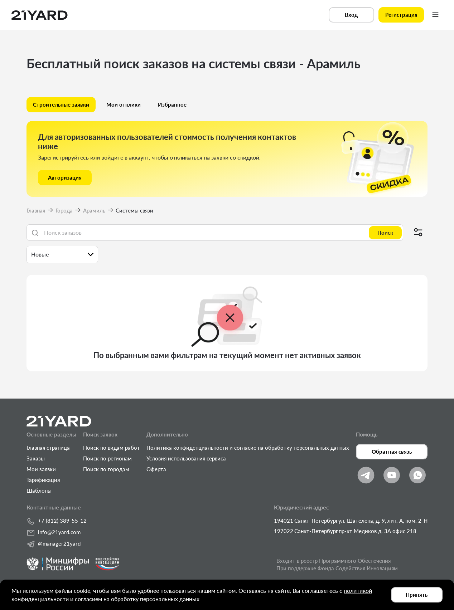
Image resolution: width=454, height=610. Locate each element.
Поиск (385, 232)
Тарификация (43, 480)
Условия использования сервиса (186, 458)
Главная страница (48, 447)
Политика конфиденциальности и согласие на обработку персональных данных (247, 447)
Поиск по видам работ (111, 447)
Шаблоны (39, 490)
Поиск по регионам (107, 458)
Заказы (35, 458)
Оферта (156, 469)
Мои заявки (41, 469)
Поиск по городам (106, 469)
